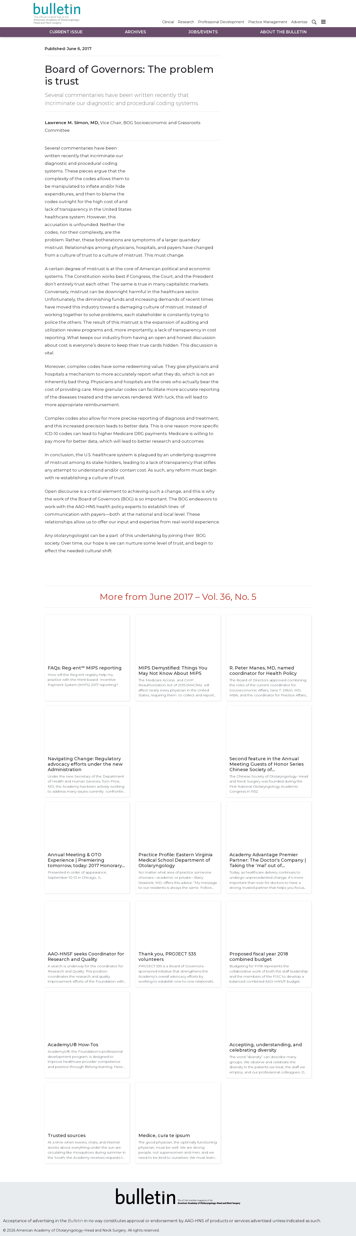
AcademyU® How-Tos (73, 1044)
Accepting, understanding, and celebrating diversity (265, 1047)
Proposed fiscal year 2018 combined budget (258, 956)
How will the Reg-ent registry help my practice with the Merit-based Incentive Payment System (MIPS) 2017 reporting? (83, 679)
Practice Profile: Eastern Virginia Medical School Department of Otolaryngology (175, 860)
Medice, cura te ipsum (164, 1135)
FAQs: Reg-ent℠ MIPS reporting (85, 668)
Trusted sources (67, 1135)
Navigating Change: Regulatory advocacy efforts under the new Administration (85, 764)
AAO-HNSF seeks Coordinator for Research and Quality (86, 956)
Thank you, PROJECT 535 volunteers (167, 956)
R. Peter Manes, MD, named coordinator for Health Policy (263, 670)
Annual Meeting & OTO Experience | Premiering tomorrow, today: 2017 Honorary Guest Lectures (85, 860)
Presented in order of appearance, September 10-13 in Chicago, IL (77, 875)
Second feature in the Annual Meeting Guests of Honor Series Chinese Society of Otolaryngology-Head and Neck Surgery (266, 764)
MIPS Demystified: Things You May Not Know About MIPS (172, 670)
